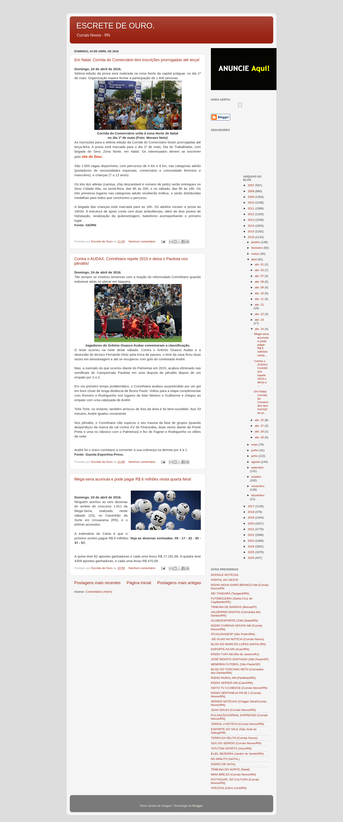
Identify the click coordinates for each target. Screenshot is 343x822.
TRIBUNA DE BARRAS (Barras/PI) (234, 607)
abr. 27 (260, 425)
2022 (251, 534)
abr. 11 (260, 299)
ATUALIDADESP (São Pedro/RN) (233, 634)
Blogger (197, 805)
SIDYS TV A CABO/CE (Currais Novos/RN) (239, 688)
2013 (251, 219)
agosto (256, 461)
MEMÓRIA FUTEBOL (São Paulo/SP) (235, 664)
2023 (251, 540)
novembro (257, 486)
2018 (251, 512)
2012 (251, 214)
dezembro (257, 495)
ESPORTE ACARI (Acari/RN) (230, 649)
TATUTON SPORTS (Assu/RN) (231, 748)
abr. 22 (260, 314)
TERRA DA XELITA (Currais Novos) (234, 738)
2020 (251, 523)
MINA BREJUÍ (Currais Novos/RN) (233, 774)
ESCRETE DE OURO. (115, 25)
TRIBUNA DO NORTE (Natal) (230, 769)
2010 (251, 202)
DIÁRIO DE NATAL (223, 764)
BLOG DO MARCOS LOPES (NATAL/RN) (238, 644)
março (255, 253)
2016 (251, 237)
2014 (251, 225)
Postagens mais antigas (179, 582)
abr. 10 (260, 293)
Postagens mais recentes (97, 582)
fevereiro (257, 247)
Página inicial (139, 582)
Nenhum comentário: (143, 241)
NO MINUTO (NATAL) (225, 759)
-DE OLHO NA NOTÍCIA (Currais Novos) (237, 639)
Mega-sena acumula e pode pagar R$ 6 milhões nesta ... (261, 344)
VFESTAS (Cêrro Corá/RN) (229, 788)
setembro (257, 467)
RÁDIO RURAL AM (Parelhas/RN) (233, 677)
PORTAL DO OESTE (224, 580)
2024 (251, 546)
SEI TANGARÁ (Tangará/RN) (230, 593)
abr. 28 (260, 431)
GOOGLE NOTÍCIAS (224, 574)
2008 (251, 191)
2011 (251, 208)
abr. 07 (260, 276)
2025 (251, 552)
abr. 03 (260, 270)
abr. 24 (260, 329)
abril (254, 259)
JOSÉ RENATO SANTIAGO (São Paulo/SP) (240, 659)
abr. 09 (260, 287)
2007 (251, 185)
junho (255, 450)
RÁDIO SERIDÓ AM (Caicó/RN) (232, 682)
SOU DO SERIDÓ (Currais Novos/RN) (236, 743)
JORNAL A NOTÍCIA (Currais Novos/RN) (237, 724)
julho (254, 456)
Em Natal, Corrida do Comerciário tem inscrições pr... (261, 402)
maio (255, 444)
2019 (251, 517)
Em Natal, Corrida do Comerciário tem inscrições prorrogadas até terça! (137, 60)
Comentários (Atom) (99, 591)
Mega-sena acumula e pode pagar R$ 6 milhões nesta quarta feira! (132, 479)
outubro (256, 476)
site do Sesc (92, 156)
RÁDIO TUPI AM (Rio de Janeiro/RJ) (235, 654)
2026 (251, 557)
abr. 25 (260, 420)
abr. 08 (260, 281)
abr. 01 (260, 264)
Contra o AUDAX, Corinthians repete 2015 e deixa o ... (261, 373)
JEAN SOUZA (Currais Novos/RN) (233, 710)
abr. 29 (260, 437)
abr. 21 (259, 304)
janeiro (256, 242)
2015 (251, 231)
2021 (251, 529)
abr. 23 (259, 319)
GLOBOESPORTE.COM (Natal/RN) (234, 620)
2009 (251, 197)
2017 (251, 506)
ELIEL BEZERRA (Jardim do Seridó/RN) (237, 753)
